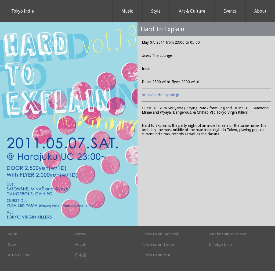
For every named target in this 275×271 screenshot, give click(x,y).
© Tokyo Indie (220, 244)
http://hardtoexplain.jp (160, 95)
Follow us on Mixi (156, 255)
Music (127, 11)
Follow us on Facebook (160, 234)
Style (156, 11)
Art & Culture (192, 11)
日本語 (80, 255)
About (260, 11)
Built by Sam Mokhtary (227, 234)
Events (229, 11)
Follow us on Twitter (158, 244)
